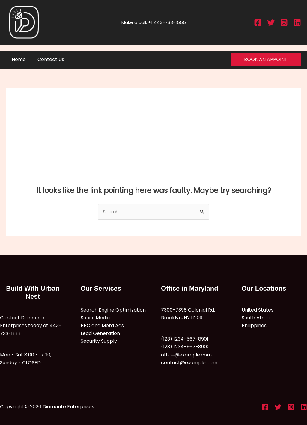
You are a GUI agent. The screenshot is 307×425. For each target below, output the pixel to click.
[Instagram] (284, 22)
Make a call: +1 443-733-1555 (153, 22)
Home (18, 59)
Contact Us (47, 59)
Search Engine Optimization (113, 309)
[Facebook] (257, 22)
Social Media (95, 318)
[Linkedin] (297, 22)
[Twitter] (271, 22)
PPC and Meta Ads (102, 325)
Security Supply (99, 341)
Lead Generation (100, 333)
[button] (266, 59)
